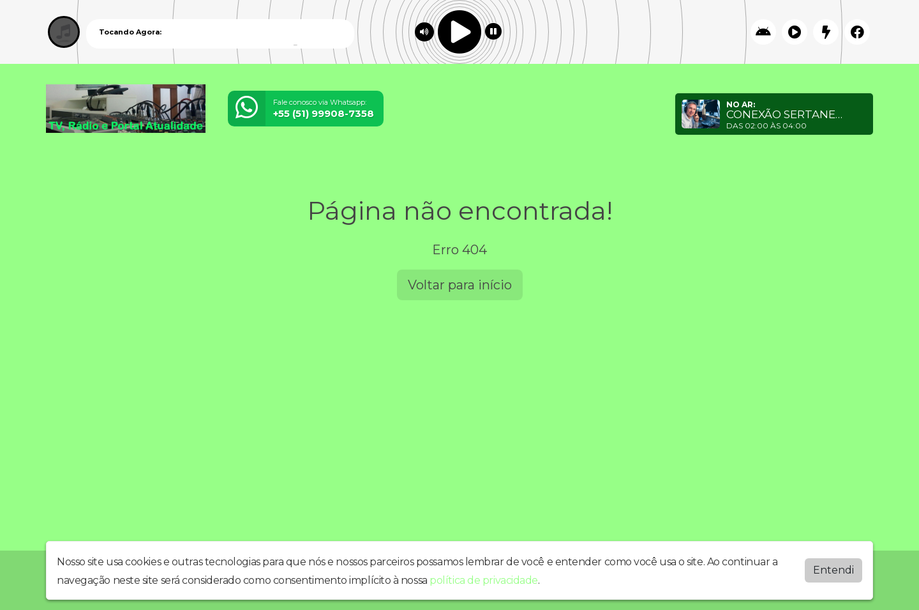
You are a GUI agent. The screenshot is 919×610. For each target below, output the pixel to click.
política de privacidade (484, 580)
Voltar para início (460, 285)
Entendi (833, 569)
